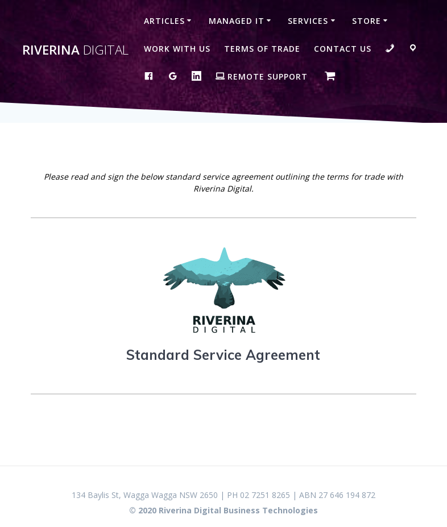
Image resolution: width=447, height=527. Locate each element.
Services (308, 20)
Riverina (75, 50)
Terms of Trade (262, 48)
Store (366, 20)
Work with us (177, 48)
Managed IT (236, 20)
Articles (164, 20)
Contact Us (342, 48)
